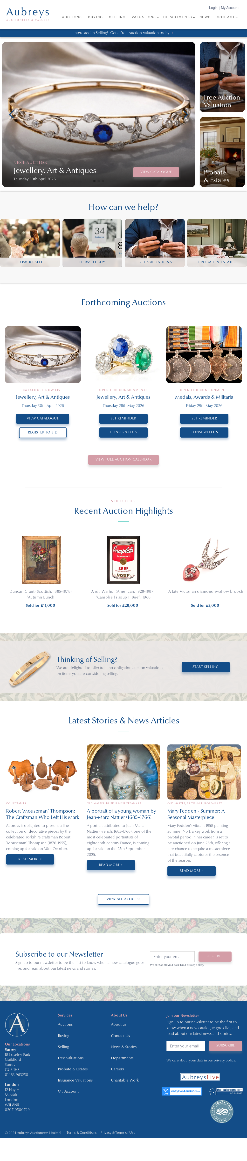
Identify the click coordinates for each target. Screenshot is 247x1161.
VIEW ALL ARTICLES (123, 899)
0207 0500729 (17, 1110)
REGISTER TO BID (43, 432)
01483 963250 (16, 1075)
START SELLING (205, 667)
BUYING (95, 17)
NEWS (205, 17)
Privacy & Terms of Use (118, 1133)
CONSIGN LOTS (123, 432)
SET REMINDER (123, 418)
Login (213, 8)
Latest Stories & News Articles (123, 721)
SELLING (117, 17)
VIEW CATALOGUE (156, 172)
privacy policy (195, 965)
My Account (230, 8)
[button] (145, 17)
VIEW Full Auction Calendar (124, 460)
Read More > (30, 859)
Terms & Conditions (82, 1133)
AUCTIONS (72, 17)
